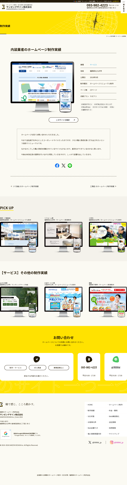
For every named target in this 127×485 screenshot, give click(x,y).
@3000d (115, 367)
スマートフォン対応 (100, 107)
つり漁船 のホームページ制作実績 (26, 186)
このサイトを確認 (63, 120)
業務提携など (59, 367)
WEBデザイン (87, 104)
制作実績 (112, 36)
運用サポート (87, 110)
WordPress (86, 107)
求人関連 (37, 367)
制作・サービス (15, 367)
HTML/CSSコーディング (104, 104)
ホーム (108, 36)
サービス (118, 36)
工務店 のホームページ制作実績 (102, 186)
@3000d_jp (96, 442)
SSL (112, 107)
